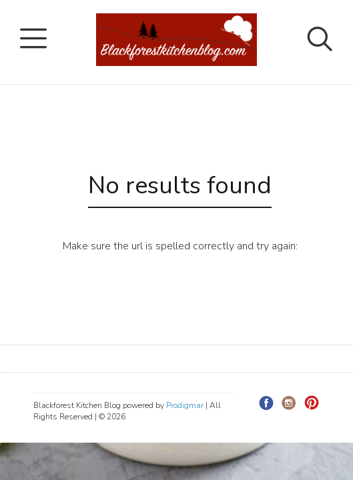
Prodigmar (185, 405)
